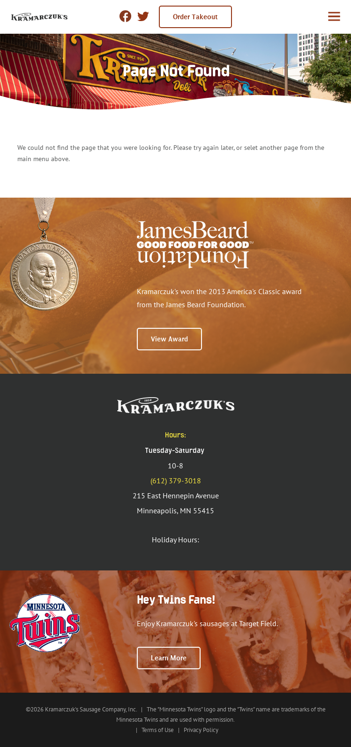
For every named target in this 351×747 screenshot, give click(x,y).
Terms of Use (158, 730)
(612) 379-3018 (175, 480)
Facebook (125, 16)
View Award (169, 339)
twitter (143, 17)
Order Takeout (195, 17)
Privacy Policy (201, 730)
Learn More (169, 658)
